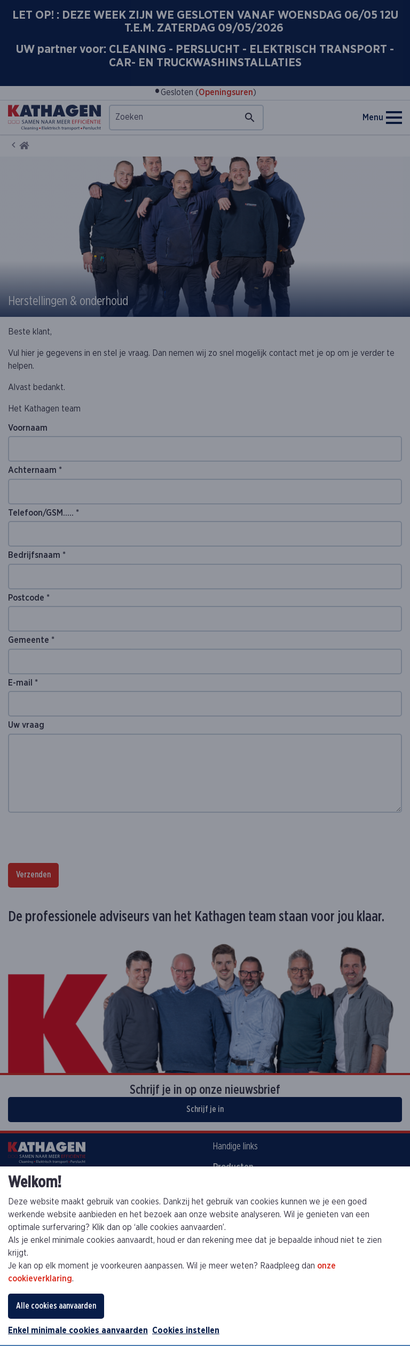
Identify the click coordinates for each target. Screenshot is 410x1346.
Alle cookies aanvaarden (56, 1306)
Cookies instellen (185, 1330)
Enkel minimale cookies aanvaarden (78, 1330)
